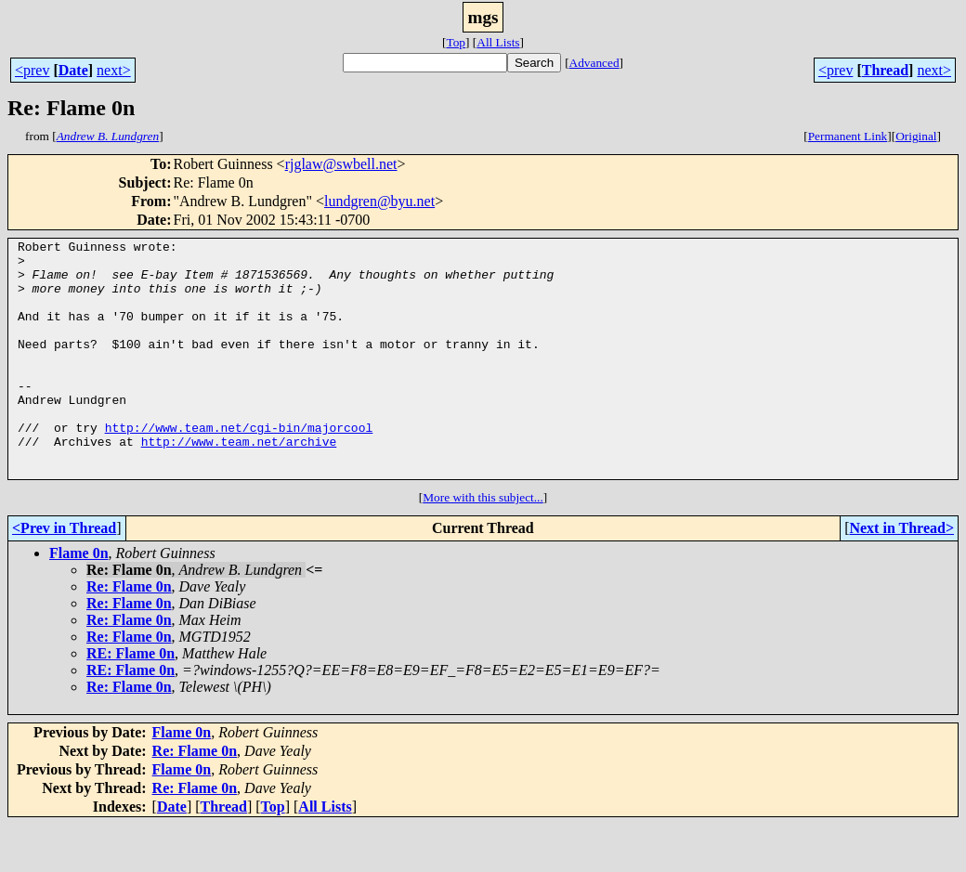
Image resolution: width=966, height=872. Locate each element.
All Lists (497, 42)
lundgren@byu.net (379, 201)
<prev (32, 70)
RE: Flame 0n (130, 701)
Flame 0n (79, 600)
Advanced (594, 63)
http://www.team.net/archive (239, 483)
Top (455, 42)
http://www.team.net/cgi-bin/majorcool (239, 466)
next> (114, 70)
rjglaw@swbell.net (341, 164)
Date (73, 70)
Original (915, 136)
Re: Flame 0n (129, 634)
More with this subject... (483, 545)
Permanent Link (848, 136)
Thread (885, 70)
